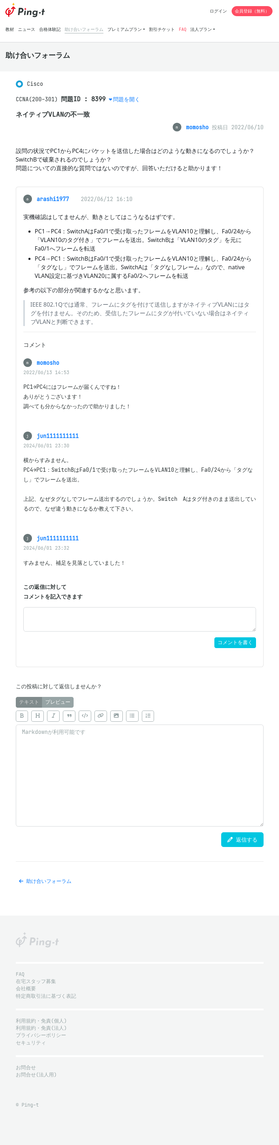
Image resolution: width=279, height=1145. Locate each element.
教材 (9, 29)
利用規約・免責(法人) (41, 1028)
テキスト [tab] (29, 702)
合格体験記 (50, 29)
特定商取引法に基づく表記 (46, 996)
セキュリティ (31, 1043)
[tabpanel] (140, 767)
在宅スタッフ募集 (36, 981)
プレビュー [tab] (57, 702)
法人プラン (201, 29)
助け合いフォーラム (84, 29)
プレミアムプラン (124, 29)
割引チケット (162, 29)
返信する (242, 839)
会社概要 (26, 989)
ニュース (26, 29)
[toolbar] (140, 716)
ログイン (218, 11)
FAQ (182, 29)
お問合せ (26, 1068)
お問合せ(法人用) (36, 1075)
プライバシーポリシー (41, 1035)
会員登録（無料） (252, 11)
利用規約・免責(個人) (41, 1021)
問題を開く (126, 99)
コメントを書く (235, 642)
